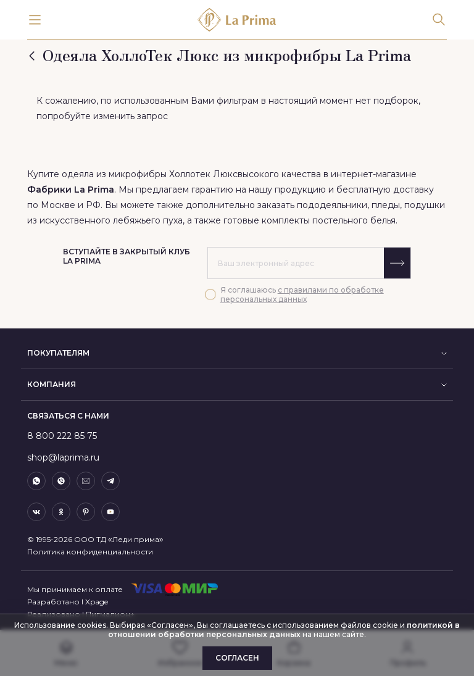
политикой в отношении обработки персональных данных (284, 629)
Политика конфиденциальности (90, 551)
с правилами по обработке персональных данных (302, 294)
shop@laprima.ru (63, 457)
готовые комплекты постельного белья (309, 220)
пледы (386, 205)
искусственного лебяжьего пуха (111, 220)
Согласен (237, 657)
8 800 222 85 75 (62, 435)
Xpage (96, 601)
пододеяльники (332, 205)
